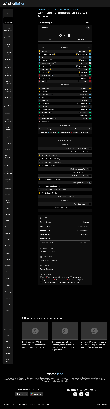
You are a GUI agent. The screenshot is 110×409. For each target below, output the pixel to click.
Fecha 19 (87, 23)
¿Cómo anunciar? (101, 404)
